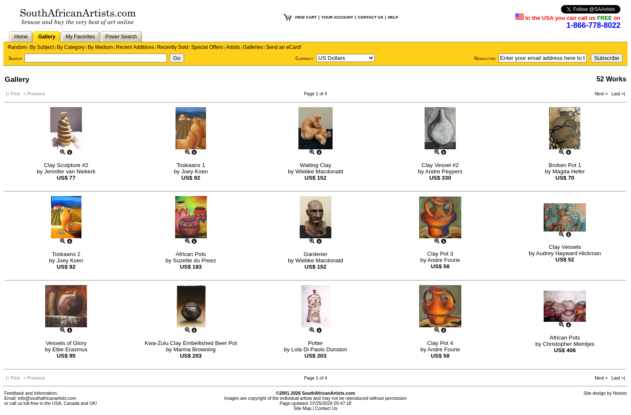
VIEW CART (306, 17)
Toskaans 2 (66, 254)
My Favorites (80, 37)
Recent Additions (135, 47)
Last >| (617, 93)
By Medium (100, 47)
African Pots (191, 254)
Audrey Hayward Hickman (568, 253)
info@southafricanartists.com (47, 398)
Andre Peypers (443, 171)
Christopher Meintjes (568, 344)
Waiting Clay (315, 165)
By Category (71, 47)
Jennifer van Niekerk (70, 171)
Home (21, 37)
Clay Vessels (565, 247)
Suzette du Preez (194, 260)
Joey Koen (194, 171)
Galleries (253, 47)
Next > (602, 93)
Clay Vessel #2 (440, 165)
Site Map (302, 408)
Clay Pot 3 (440, 254)
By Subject (42, 47)
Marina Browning (194, 349)
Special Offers (207, 47)
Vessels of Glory (66, 343)
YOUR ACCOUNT (337, 17)
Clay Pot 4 (440, 343)
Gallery (46, 37)
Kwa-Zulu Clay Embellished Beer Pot (191, 343)
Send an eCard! (283, 47)
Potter (315, 343)
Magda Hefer (568, 171)
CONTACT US (370, 17)
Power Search (121, 37)
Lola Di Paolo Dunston (319, 349)
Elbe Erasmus (69, 349)
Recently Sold (172, 47)
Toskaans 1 (190, 165)
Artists (233, 47)
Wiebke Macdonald (319, 171)
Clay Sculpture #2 (66, 165)
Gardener (315, 254)
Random (17, 47)
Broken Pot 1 (565, 165)
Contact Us (326, 408)
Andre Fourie (444, 260)
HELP (393, 17)
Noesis (620, 393)
